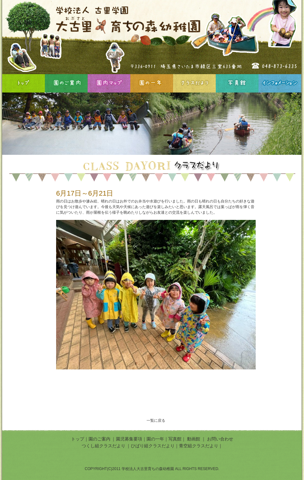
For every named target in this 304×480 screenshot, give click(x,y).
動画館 (194, 438)
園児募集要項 (129, 438)
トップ (77, 438)
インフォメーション (279, 83)
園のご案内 (66, 83)
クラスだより (194, 83)
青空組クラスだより (198, 445)
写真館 (237, 83)
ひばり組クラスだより (153, 445)
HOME (23, 83)
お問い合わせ (220, 438)
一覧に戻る (156, 420)
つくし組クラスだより (103, 445)
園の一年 (151, 83)
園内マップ (109, 83)
